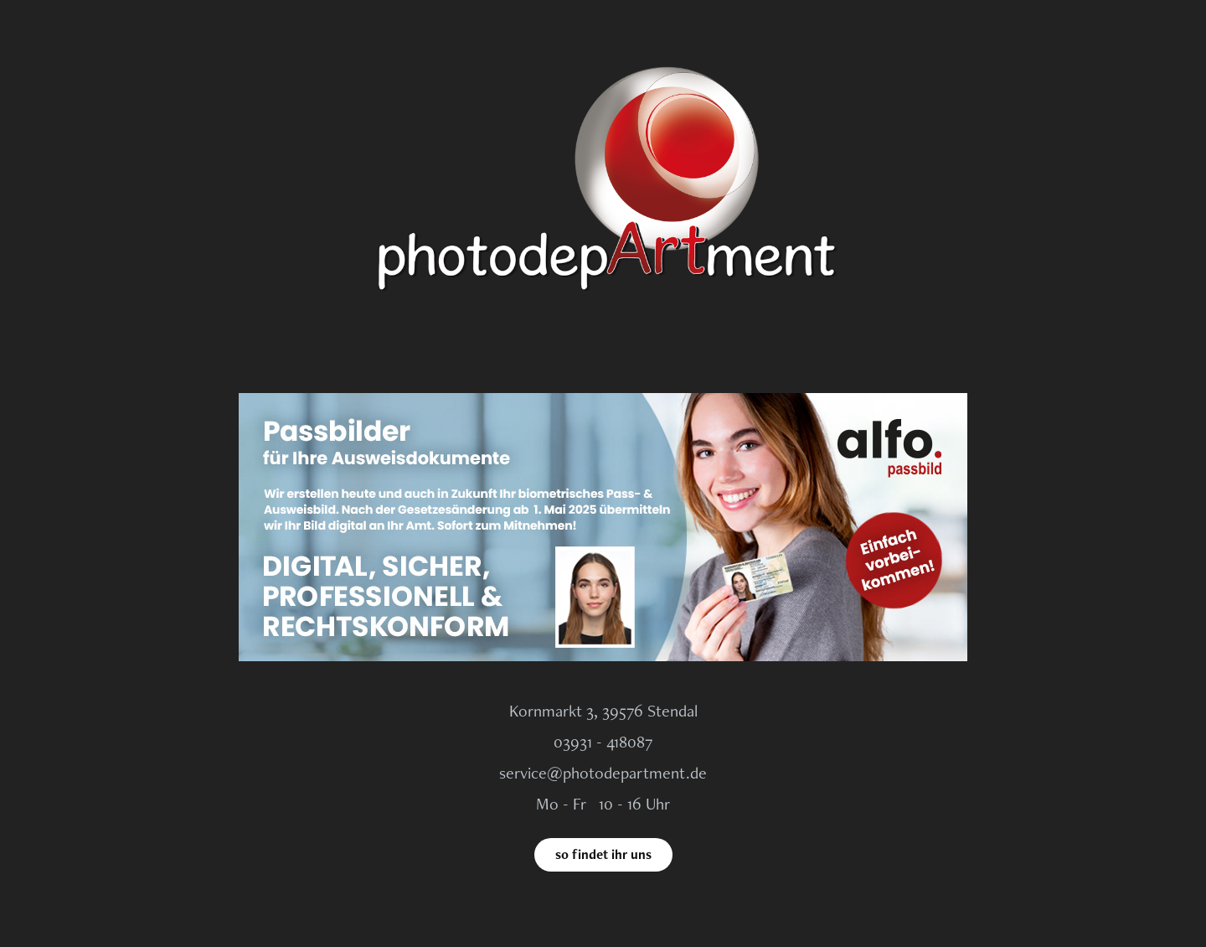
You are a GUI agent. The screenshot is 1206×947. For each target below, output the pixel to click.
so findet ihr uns (603, 854)
